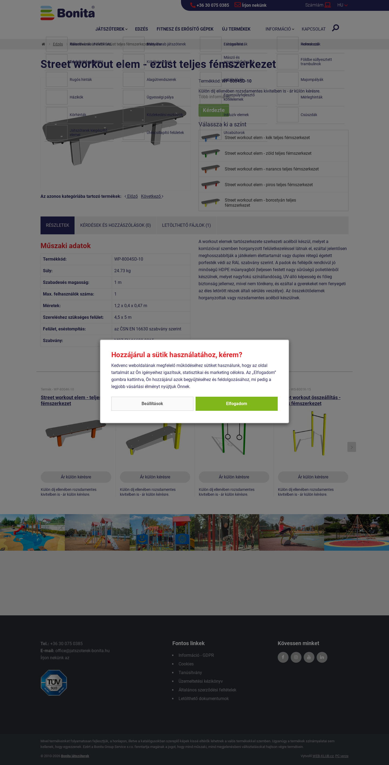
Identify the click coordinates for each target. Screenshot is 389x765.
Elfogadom (236, 403)
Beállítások (152, 403)
